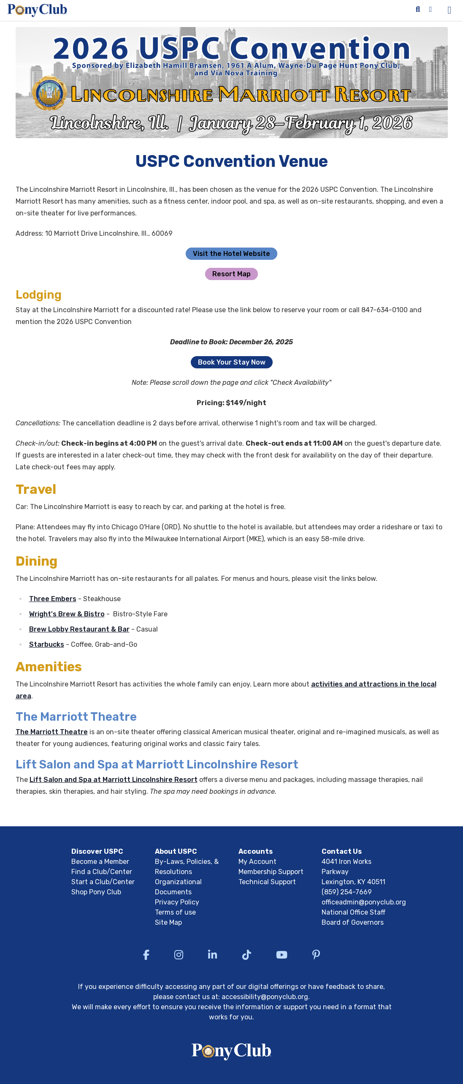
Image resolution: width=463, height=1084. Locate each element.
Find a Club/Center (101, 872)
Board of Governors (353, 922)
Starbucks (46, 644)
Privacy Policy (177, 902)
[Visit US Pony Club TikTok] (246, 954)
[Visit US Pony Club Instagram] (178, 954)
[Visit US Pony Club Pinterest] (316, 954)
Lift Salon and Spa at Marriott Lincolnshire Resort (114, 780)
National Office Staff (353, 912)
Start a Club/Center (103, 882)
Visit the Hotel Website (231, 254)
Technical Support (267, 882)
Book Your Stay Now (231, 362)
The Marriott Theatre (52, 732)
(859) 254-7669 (347, 892)
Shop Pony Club (96, 892)
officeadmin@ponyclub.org (364, 902)
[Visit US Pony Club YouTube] (281, 954)
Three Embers (52, 599)
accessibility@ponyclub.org (265, 997)
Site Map (168, 922)
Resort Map (231, 274)
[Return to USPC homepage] (231, 1053)
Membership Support (270, 872)
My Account (257, 862)
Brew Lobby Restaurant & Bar (79, 629)
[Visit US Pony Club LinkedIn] (212, 954)
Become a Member (100, 862)
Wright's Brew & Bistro (67, 614)
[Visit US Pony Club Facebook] (146, 954)
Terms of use (175, 912)
